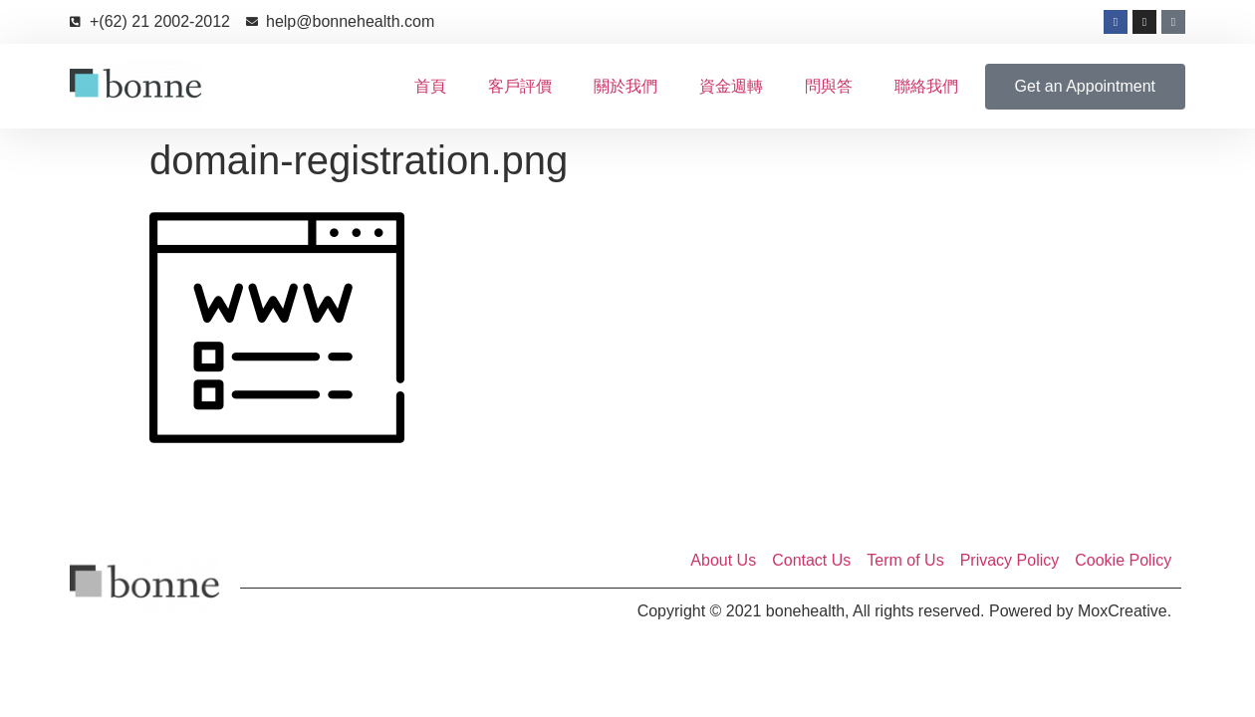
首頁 (430, 86)
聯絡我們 (926, 86)
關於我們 (625, 86)
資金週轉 (731, 86)
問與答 (829, 86)
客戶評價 (520, 86)
